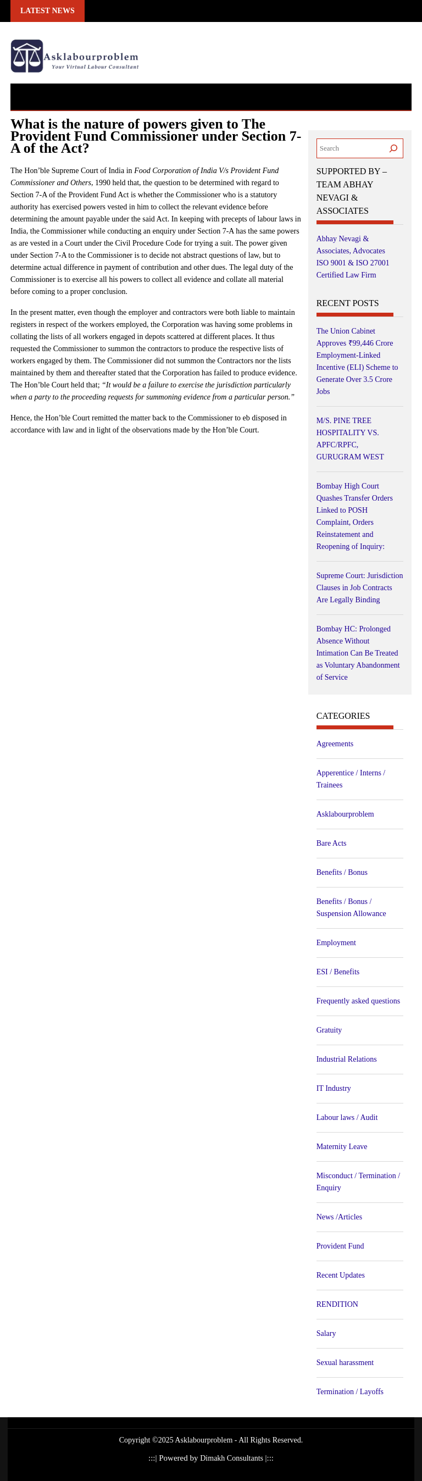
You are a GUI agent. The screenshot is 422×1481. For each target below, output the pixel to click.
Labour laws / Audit (347, 1117)
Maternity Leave (342, 1146)
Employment (336, 943)
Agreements (335, 744)
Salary (326, 1333)
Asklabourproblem (345, 814)
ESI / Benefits (338, 972)
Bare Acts (331, 843)
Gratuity (329, 1030)
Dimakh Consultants (232, 1458)
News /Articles (339, 1217)
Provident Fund (340, 1246)
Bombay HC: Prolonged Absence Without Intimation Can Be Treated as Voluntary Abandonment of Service (358, 653)
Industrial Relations (346, 1059)
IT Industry (333, 1088)
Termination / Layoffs (350, 1392)
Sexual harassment (345, 1362)
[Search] (393, 148)
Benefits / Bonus (342, 872)
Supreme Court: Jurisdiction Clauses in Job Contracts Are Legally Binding (359, 588)
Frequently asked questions (358, 1001)
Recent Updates (340, 1275)
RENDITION (337, 1304)
